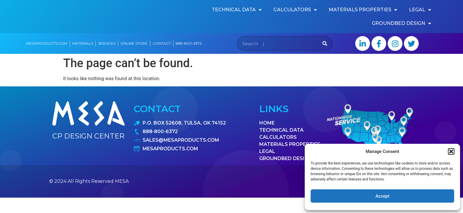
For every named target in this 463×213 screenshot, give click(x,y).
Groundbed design (401, 23)
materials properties (363, 9)
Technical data (237, 9)
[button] (451, 151)
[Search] (324, 43)
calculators (295, 9)
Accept (382, 196)
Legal (420, 9)
